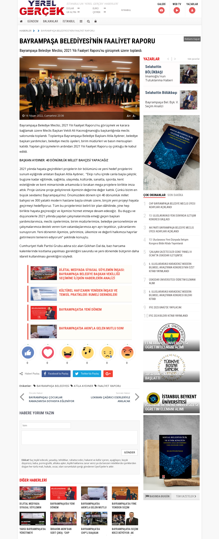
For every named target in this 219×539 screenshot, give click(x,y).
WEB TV (177, 8)
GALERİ (161, 8)
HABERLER (27, 30)
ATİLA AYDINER (83, 386)
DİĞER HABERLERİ (33, 480)
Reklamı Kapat (192, 39)
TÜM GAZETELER (186, 496)
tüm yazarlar (194, 59)
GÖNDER (129, 452)
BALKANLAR (50, 21)
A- (134, 116)
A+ (129, 116)
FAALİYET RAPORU (109, 386)
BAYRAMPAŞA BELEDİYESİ (53, 386)
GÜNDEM (32, 21)
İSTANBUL (69, 21)
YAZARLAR (192, 8)
